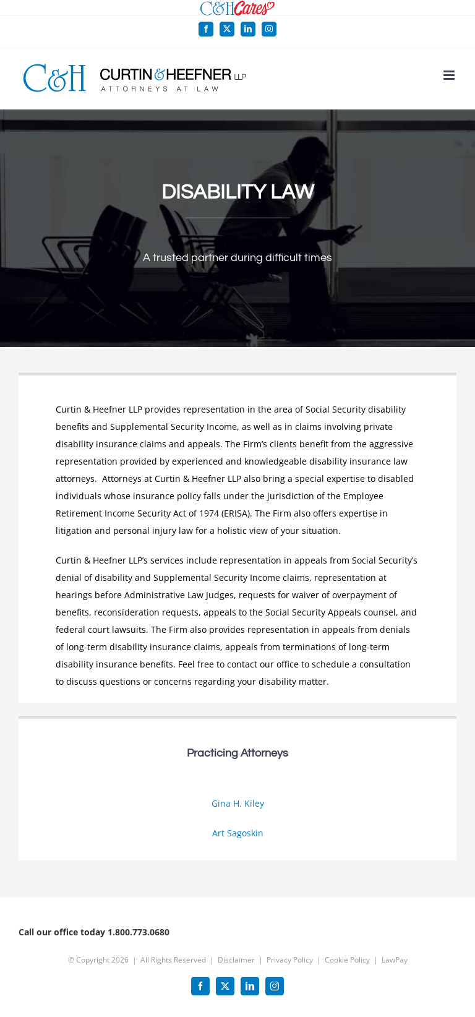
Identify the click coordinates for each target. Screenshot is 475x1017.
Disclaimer (236, 960)
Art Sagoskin (237, 833)
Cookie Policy (347, 960)
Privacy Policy (290, 960)
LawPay (395, 960)
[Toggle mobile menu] (449, 75)
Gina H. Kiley (238, 803)
